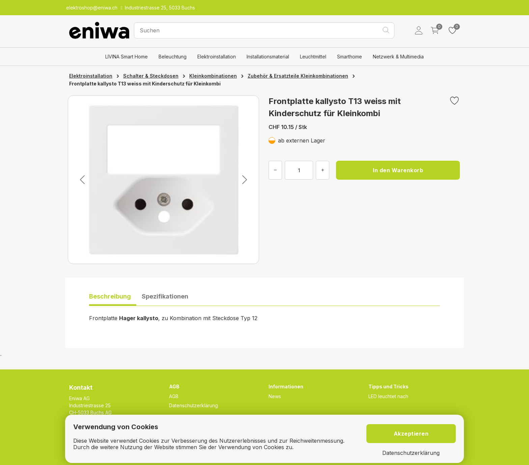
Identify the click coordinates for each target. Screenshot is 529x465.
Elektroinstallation (216, 56)
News (275, 396)
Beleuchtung (173, 56)
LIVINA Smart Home (126, 56)
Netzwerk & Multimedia (398, 56)
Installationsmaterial (268, 56)
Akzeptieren (411, 433)
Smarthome (349, 56)
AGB (173, 396)
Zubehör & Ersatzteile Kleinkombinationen (298, 76)
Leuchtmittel (313, 56)
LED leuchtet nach (388, 396)
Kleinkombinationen (213, 76)
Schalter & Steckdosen (150, 76)
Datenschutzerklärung (193, 405)
